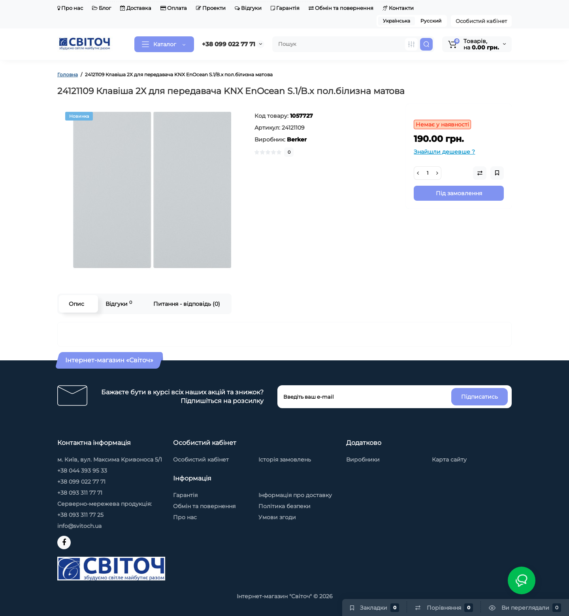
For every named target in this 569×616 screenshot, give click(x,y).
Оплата (173, 8)
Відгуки (248, 8)
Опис (76, 303)
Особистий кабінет (481, 21)
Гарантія (285, 8)
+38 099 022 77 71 (228, 44)
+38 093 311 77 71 (79, 492)
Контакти (398, 8)
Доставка (135, 8)
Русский (430, 21)
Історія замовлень (284, 459)
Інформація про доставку (295, 495)
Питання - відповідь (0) (186, 303)
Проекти (211, 8)
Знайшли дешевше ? (444, 151)
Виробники (363, 459)
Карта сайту (449, 459)
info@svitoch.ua (79, 525)
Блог (101, 8)
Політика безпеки (284, 506)
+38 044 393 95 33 (82, 470)
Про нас (70, 8)
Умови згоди (277, 517)
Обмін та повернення (341, 8)
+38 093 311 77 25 (80, 514)
